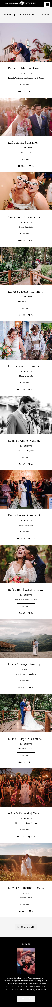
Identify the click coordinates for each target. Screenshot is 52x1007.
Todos (7, 15)
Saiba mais (25, 984)
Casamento (26, 15)
